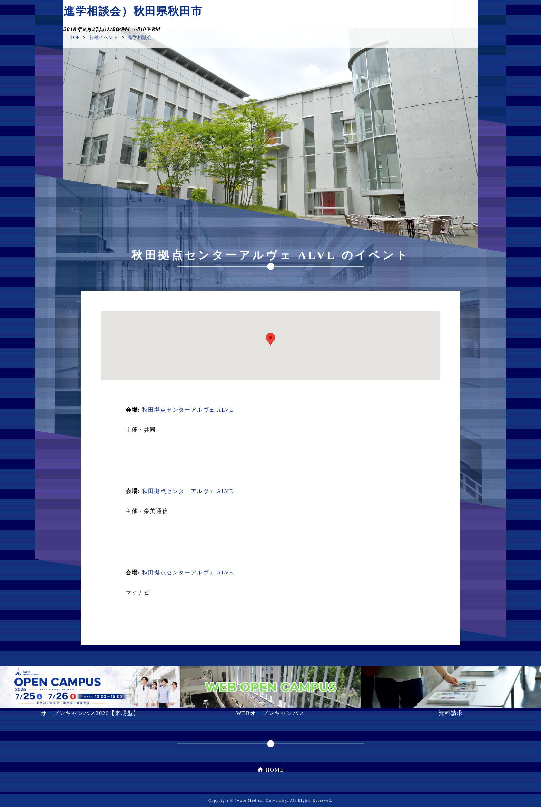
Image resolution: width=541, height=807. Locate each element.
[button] (270, 339)
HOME (274, 770)
